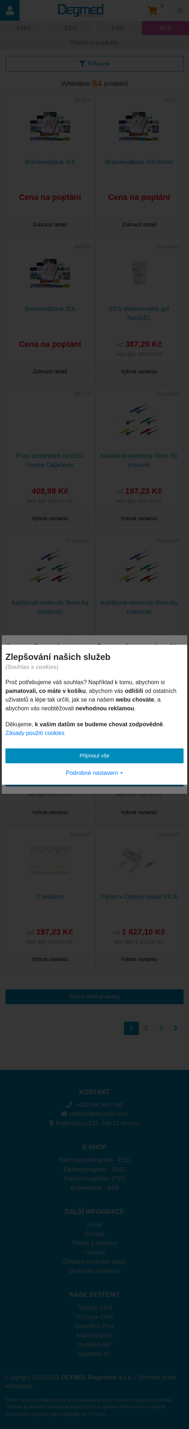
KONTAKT (94, 1092)
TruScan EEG (94, 1308)
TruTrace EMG (94, 1317)
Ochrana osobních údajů (94, 1261)
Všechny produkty (94, 42)
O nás (94, 1224)
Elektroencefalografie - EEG (94, 1160)
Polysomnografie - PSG (94, 1178)
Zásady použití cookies (35, 733)
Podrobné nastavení (94, 773)
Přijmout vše (94, 755)
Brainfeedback (94, 1335)
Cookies (94, 1252)
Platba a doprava (94, 1243)
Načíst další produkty (94, 996)
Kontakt (94, 1234)
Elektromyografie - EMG (94, 1169)
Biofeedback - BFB (94, 1188)
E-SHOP (94, 1147)
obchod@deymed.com (94, 1114)
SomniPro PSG (94, 1326)
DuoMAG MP (94, 1345)
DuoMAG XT (94, 1354)
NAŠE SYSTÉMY (95, 1294)
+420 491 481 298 (94, 1105)
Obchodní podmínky (94, 1271)
